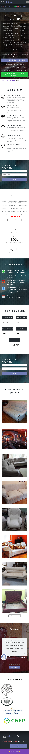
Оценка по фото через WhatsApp (14, 75)
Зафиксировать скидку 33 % (14, 60)
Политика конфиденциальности (9, 741)
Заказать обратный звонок (18, 745)
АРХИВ (7, 80)
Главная (2, 80)
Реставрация (12, 80)
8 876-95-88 (20, 6)
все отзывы (14, 667)
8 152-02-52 (5, 6)
